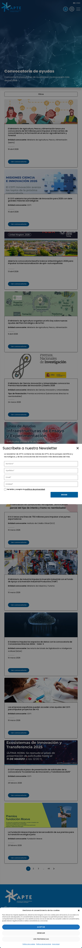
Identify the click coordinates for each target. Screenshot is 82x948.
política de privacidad (35, 489)
